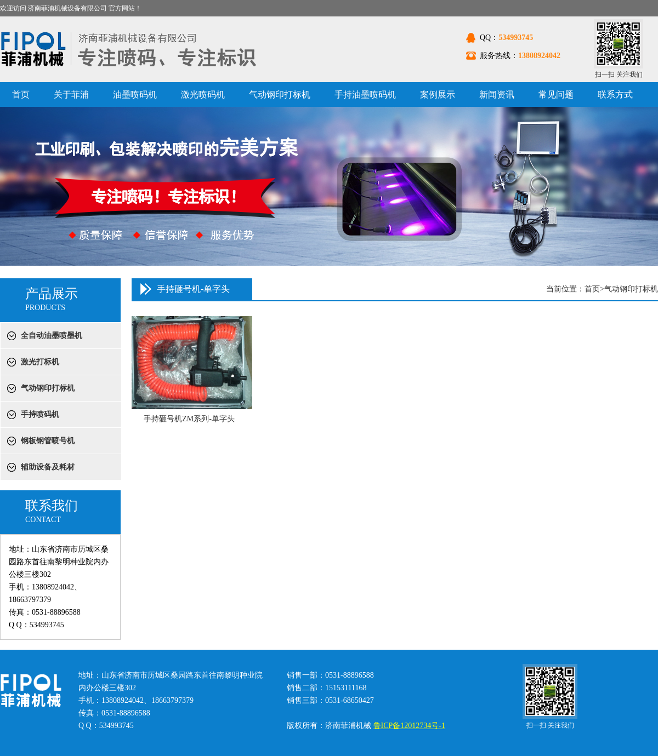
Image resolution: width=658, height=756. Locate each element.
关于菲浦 (71, 94)
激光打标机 (40, 362)
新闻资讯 (496, 94)
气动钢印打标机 (279, 94)
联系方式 (615, 94)
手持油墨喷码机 (365, 94)
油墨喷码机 (135, 94)
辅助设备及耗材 (48, 467)
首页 (21, 94)
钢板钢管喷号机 (48, 441)
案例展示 (437, 94)
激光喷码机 (203, 94)
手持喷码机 (40, 414)
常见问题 (556, 94)
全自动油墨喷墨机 (51, 335)
